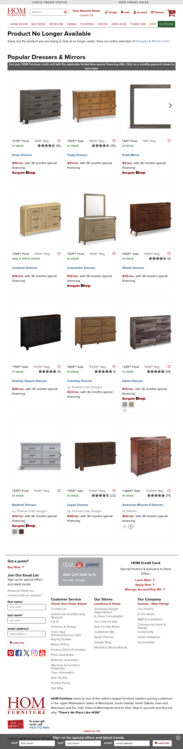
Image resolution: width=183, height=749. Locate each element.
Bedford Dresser (24, 504)
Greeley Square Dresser (29, 381)
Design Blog (102, 642)
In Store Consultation (108, 616)
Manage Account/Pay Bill (143, 589)
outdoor (166, 24)
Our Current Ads (105, 621)
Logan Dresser (77, 504)
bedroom (56, 24)
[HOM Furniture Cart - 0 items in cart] (170, 11)
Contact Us (58, 609)
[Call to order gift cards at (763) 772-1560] (39, 728)
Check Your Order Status (69, 603)
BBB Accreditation (150, 619)
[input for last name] (83, 743)
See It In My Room (107, 626)
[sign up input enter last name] (27, 621)
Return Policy (60, 644)
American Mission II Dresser (142, 504)
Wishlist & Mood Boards (110, 647)
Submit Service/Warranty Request (68, 616)
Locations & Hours (107, 603)
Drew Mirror (130, 155)
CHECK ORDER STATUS (49, 2)
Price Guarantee (62, 654)
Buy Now (14, 567)
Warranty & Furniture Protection (65, 667)
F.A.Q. (55, 621)
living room (19, 24)
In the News (146, 614)
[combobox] (45, 12)
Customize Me (104, 632)
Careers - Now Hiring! (153, 603)
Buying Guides (61, 639)
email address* (18, 628)
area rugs (119, 24)
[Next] (60, 105)
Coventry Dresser (79, 381)
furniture (138, 24)
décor (102, 24)
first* (33, 743)
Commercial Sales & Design (152, 626)
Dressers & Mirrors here (152, 41)
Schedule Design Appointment (106, 610)
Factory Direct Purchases (68, 649)
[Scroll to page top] (91, 731)
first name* (15, 601)
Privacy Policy (60, 683)
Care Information (62, 672)
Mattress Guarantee (64, 660)
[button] (86, 12)
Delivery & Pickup (63, 626)
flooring (87, 24)
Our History (146, 609)
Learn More (143, 580)
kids (153, 24)
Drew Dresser (22, 155)
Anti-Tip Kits (59, 677)
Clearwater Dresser (81, 267)
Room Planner (104, 637)
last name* (15, 615)
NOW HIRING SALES (133, 2)
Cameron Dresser (24, 267)
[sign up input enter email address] (27, 634)
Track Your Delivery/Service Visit (66, 633)
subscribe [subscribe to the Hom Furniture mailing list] (17, 643)
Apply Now (143, 584)
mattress (38, 24)
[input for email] (132, 743)
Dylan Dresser (132, 381)
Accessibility (146, 642)
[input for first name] (37, 743)
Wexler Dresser (133, 267)
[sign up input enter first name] (27, 607)
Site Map (57, 688)
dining (71, 24)
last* (79, 743)
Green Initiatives (149, 637)
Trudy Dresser (77, 155)
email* (127, 743)
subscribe (162, 743)
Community (146, 632)
